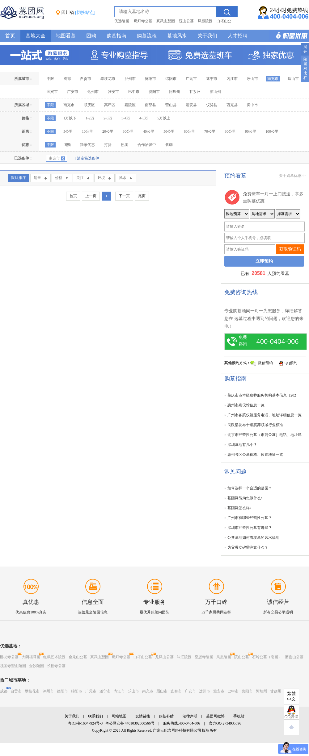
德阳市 (150, 79)
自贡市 (85, 79)
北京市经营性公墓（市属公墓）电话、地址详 (264, 435)
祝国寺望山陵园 (13, 666)
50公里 (169, 131)
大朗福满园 (31, 657)
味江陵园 (184, 657)
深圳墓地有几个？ (242, 444)
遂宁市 (211, 79)
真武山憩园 (165, 21)
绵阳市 (170, 79)
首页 (10, 35)
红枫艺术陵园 (54, 657)
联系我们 (95, 716)
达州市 (93, 91)
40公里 (148, 131)
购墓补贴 (166, 716)
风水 (122, 178)
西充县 (232, 105)
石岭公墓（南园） (267, 657)
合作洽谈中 (147, 145)
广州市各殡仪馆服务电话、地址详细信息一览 (264, 415)
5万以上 (163, 118)
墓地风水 (177, 35)
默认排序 (18, 178)
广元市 (191, 79)
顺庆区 (89, 105)
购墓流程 (147, 35)
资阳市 (154, 91)
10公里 (87, 131)
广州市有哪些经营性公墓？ (249, 518)
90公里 (250, 131)
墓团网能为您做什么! (244, 498)
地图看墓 (66, 35)
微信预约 (265, 363)
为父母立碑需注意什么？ (247, 547)
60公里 (189, 131)
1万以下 (69, 118)
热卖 (124, 145)
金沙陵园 (36, 666)
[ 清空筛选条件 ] (88, 158)
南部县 (150, 105)
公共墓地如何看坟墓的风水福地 (253, 537)
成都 (67, 79)
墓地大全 (35, 35)
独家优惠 (87, 145)
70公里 (209, 131)
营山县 (170, 105)
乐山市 (252, 79)
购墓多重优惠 (289, 36)
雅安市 (113, 91)
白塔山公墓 (142, 657)
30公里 (128, 131)
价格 (58, 178)
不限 (50, 79)
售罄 (169, 145)
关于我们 (207, 35)
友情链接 (142, 716)
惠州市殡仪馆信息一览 (246, 405)
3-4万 (125, 118)
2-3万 (108, 118)
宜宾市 (52, 91)
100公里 (271, 131)
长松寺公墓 (56, 666)
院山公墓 (186, 21)
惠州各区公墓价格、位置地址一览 (255, 454)
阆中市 (252, 105)
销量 (37, 178)
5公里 (68, 131)
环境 (101, 178)
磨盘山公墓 (294, 657)
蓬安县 (191, 105)
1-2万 (90, 118)
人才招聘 (238, 35)
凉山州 (215, 91)
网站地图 (119, 716)
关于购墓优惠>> (292, 175)
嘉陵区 (130, 105)
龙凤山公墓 (164, 657)
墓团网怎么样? (239, 508)
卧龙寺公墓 (9, 657)
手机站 (238, 716)
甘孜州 (195, 91)
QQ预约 (291, 363)
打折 (108, 145)
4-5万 (143, 118)
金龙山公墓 (78, 657)
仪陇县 (211, 105)
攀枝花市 (107, 79)
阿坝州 (174, 91)
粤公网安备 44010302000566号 (129, 723)
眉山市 (293, 79)
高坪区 (109, 105)
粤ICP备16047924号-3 (85, 723)
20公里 (107, 131)
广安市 (72, 91)
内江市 (232, 79)
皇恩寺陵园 (204, 657)
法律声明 (190, 716)
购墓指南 (116, 35)
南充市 (272, 79)
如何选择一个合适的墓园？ (249, 488)
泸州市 (130, 79)
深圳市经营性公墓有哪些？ (249, 527)
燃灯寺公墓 (143, 21)
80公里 (230, 131)
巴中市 (133, 91)
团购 (91, 35)
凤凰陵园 (205, 21)
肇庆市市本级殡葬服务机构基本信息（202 (261, 395)
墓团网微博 (215, 716)
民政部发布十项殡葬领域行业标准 (255, 425)
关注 (80, 178)
